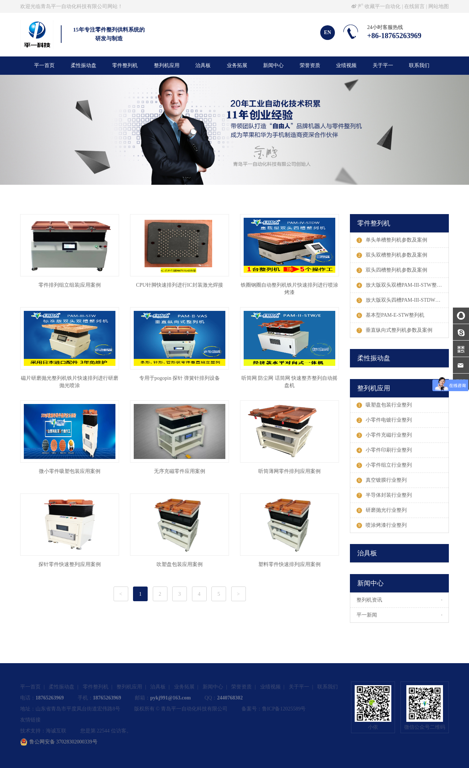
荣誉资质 (310, 65)
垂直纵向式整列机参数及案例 (394, 330)
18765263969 (50, 698)
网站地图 (438, 6)
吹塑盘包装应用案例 (179, 564)
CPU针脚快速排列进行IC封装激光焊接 (179, 285)
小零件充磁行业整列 (384, 435)
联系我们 (419, 65)
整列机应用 (167, 65)
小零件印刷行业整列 (384, 450)
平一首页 (44, 65)
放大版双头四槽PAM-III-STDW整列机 (402, 300)
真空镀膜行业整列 (382, 480)
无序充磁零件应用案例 (179, 471)
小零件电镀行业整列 (384, 420)
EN (327, 32)
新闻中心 (273, 65)
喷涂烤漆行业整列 (382, 525)
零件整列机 (125, 65)
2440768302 (230, 698)
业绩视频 (346, 65)
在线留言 (414, 6)
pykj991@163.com (170, 698)
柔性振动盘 (83, 65)
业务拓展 (237, 65)
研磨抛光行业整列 (382, 510)
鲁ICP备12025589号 (284, 709)
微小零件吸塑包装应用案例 (69, 471)
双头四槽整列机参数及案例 (392, 270)
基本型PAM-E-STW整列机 (391, 315)
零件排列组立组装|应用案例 (69, 285)
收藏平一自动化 (382, 6)
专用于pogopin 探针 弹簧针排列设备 (179, 378)
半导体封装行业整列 (384, 495)
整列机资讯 (369, 600)
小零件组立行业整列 (384, 465)
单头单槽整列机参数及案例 (392, 240)
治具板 (203, 65)
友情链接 (30, 720)
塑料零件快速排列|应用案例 (289, 564)
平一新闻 (367, 615)
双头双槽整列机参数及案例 (392, 255)
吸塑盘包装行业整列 (384, 405)
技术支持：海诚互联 (43, 731)
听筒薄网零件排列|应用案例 (289, 471)
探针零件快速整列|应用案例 (69, 564)
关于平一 (383, 65)
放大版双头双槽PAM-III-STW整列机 (402, 285)
